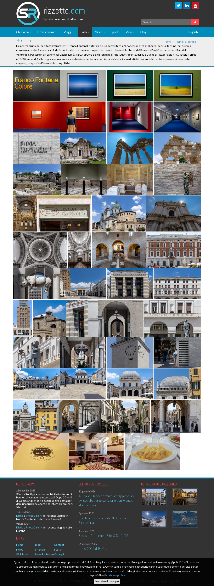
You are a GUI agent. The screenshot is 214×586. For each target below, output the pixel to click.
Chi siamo (23, 32)
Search (58, 549)
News (19, 549)
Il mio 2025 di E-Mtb (93, 548)
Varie (130, 32)
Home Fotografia (186, 41)
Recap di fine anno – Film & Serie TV (103, 536)
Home (167, 41)
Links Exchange (44, 554)
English (193, 32)
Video (100, 32)
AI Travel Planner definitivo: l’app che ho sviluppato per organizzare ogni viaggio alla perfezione (106, 500)
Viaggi (69, 32)
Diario (19, 515)
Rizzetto (64, 10)
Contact (59, 544)
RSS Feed (22, 554)
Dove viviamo (47, 32)
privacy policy (116, 575)
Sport (115, 32)
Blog (144, 32)
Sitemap (40, 549)
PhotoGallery (34, 515)
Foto (85, 32)
